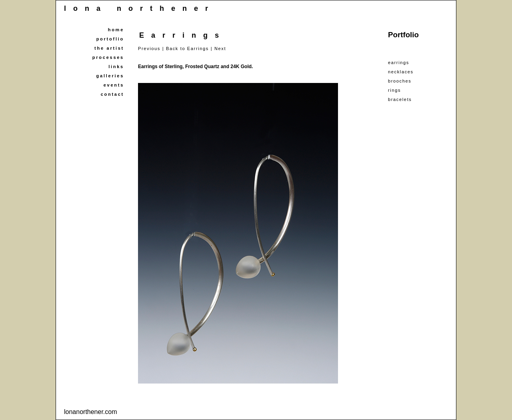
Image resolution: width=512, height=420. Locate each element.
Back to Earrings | (189, 48)
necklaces (401, 71)
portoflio (110, 38)
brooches (399, 81)
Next (220, 48)
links (116, 66)
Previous (149, 48)
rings (394, 90)
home (116, 29)
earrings (398, 62)
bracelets (400, 99)
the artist (109, 48)
